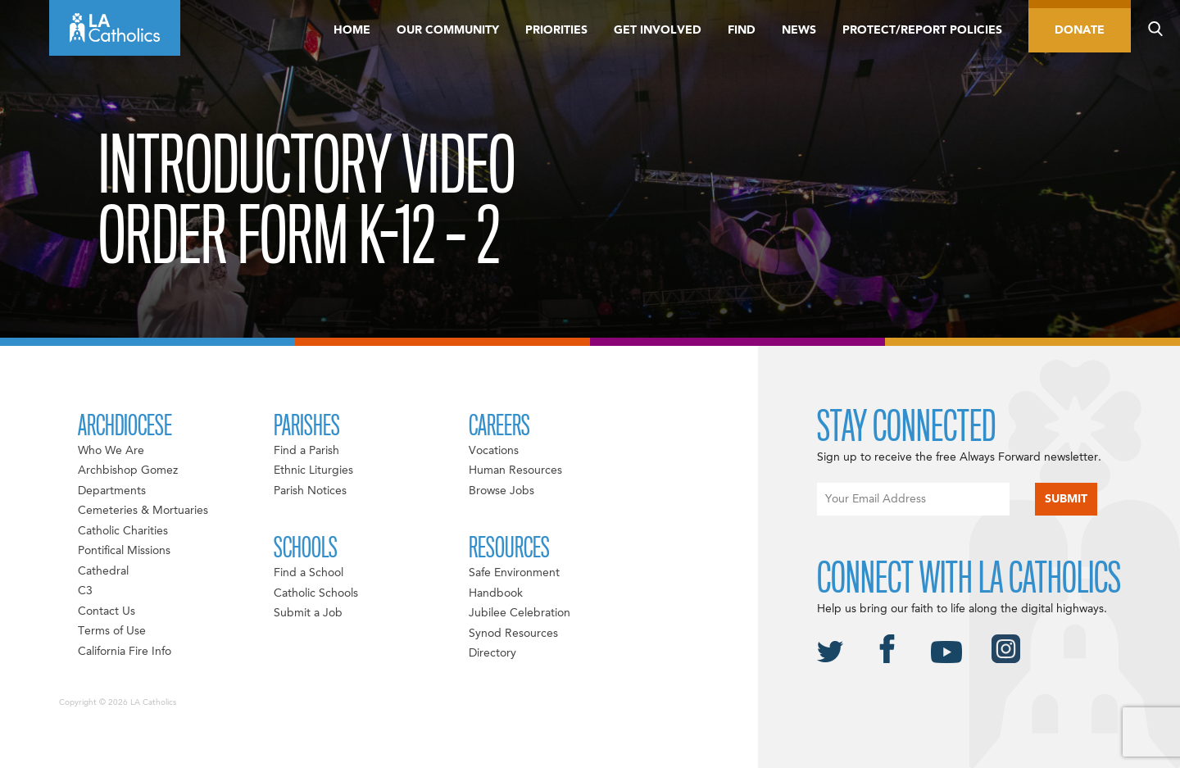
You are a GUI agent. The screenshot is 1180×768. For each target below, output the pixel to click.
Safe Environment (514, 573)
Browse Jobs (501, 491)
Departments (112, 491)
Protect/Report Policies (922, 30)
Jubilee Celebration (519, 613)
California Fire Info (124, 651)
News (799, 30)
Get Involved (657, 30)
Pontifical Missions (124, 551)
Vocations (494, 451)
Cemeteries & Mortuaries (143, 510)
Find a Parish (306, 451)
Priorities (556, 30)
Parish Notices (310, 491)
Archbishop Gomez (128, 470)
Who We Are (111, 451)
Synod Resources (513, 633)
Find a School (308, 573)
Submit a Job (308, 613)
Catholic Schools (316, 593)
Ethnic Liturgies (313, 470)
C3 (85, 591)
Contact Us (106, 611)
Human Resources (515, 470)
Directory (492, 653)
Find (742, 30)
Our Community (448, 30)
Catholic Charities (123, 531)
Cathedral (103, 571)
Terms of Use (112, 631)
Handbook (496, 593)
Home (352, 30)
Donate (1080, 30)
